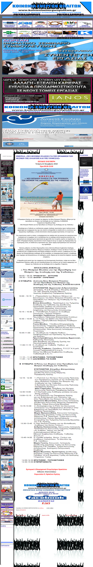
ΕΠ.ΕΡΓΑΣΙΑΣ (8, 341)
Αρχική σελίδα (45, 515)
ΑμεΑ (7, 351)
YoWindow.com (4, 306)
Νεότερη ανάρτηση (21, 515)
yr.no (12, 306)
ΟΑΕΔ (7, 337)
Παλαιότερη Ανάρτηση (71, 515)
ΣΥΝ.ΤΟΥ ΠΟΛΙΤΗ (8, 347)
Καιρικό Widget (7, 299)
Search (84, 163)
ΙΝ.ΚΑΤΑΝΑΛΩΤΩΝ (8, 344)
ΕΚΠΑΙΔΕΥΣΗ (23, 510)
